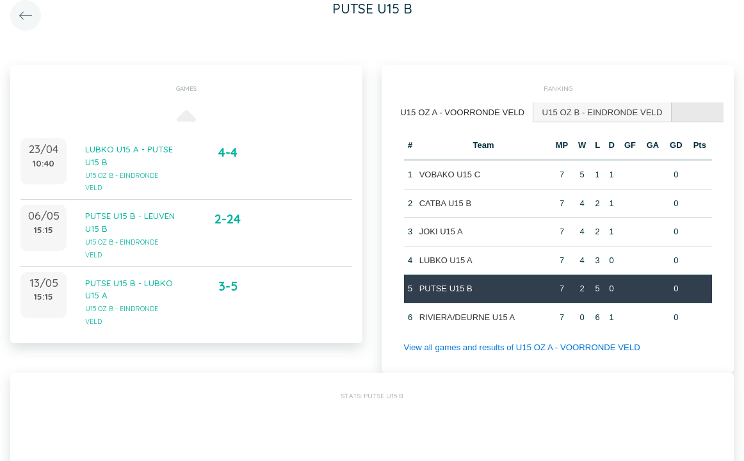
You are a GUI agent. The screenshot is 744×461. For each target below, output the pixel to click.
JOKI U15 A (440, 231)
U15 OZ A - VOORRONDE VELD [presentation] (461, 112)
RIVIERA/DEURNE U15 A (467, 316)
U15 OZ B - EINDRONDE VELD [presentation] (599, 112)
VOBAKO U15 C (449, 174)
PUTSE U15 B (445, 288)
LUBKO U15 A (445, 259)
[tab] (461, 112)
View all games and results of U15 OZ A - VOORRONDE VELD (519, 347)
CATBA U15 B (445, 202)
